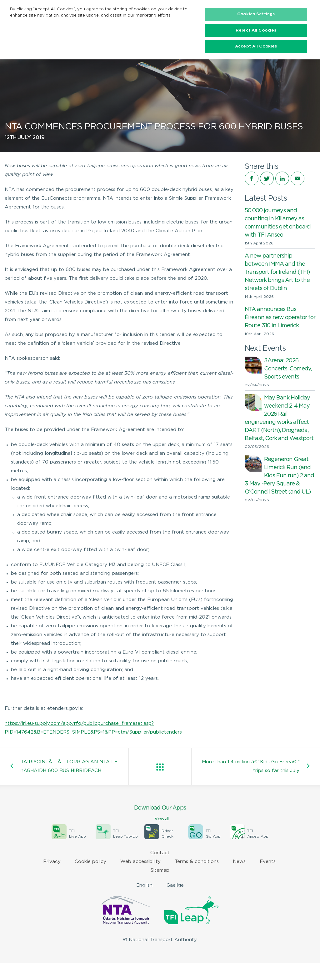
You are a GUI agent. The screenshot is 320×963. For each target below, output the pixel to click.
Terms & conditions (197, 862)
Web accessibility (140, 862)
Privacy (52, 862)
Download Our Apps (160, 813)
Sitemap (160, 870)
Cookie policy (90, 862)
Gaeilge (175, 885)
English (144, 885)
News (239, 862)
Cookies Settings (256, 14)
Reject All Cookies (256, 30)
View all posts (160, 767)
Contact (160, 853)
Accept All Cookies (256, 46)
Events (268, 862)
